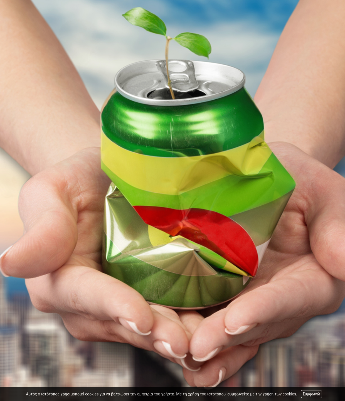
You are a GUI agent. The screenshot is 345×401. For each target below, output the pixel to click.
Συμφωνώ (311, 394)
